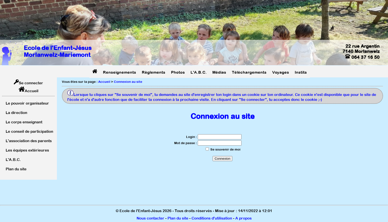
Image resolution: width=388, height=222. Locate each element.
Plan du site (178, 218)
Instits (301, 72)
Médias (219, 72)
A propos (243, 218)
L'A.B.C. (199, 72)
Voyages (280, 72)
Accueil (31, 91)
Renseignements (119, 72)
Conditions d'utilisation (212, 218)
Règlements (153, 72)
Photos (178, 72)
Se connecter (31, 83)
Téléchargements (249, 72)
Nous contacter (150, 218)
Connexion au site (128, 82)
